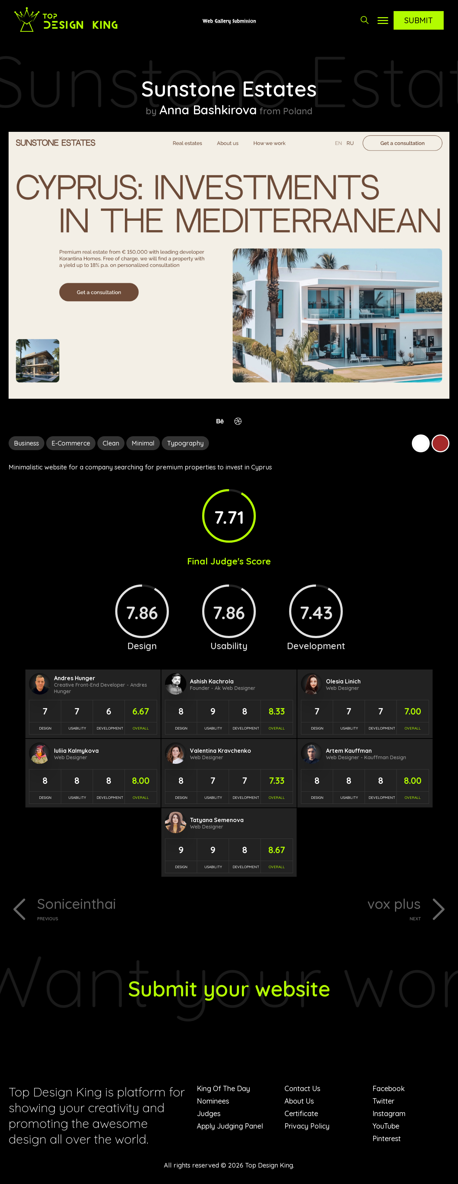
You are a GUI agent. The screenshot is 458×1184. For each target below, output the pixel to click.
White (421, 443)
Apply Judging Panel (230, 1126)
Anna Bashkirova (208, 110)
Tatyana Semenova (217, 820)
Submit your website (229, 988)
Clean (111, 443)
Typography (185, 443)
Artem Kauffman (349, 750)
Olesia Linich (343, 681)
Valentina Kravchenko (220, 750)
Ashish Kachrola (212, 681)
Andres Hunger (74, 678)
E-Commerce (71, 443)
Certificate (301, 1113)
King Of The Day (224, 1088)
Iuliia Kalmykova (76, 750)
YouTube (386, 1126)
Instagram (389, 1113)
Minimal (143, 443)
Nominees (213, 1101)
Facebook (389, 1088)
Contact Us (302, 1088)
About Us (299, 1101)
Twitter (383, 1101)
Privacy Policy (307, 1126)
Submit (418, 20)
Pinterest (386, 1138)
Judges (208, 1113)
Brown (440, 443)
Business (26, 443)
